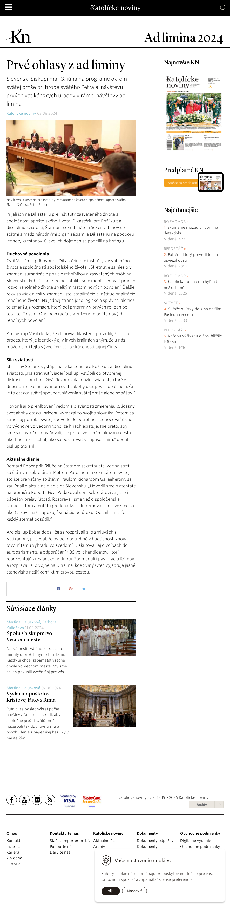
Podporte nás (61, 846)
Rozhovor (175, 222)
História (13, 864)
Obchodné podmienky (200, 846)
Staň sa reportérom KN (70, 840)
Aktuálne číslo (106, 840)
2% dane (14, 858)
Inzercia (13, 846)
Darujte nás (60, 852)
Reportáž (173, 249)
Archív (202, 805)
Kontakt (13, 840)
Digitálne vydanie (195, 840)
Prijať (110, 891)
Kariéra (12, 852)
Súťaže (171, 303)
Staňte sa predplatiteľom (186, 183)
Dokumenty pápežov (155, 840)
